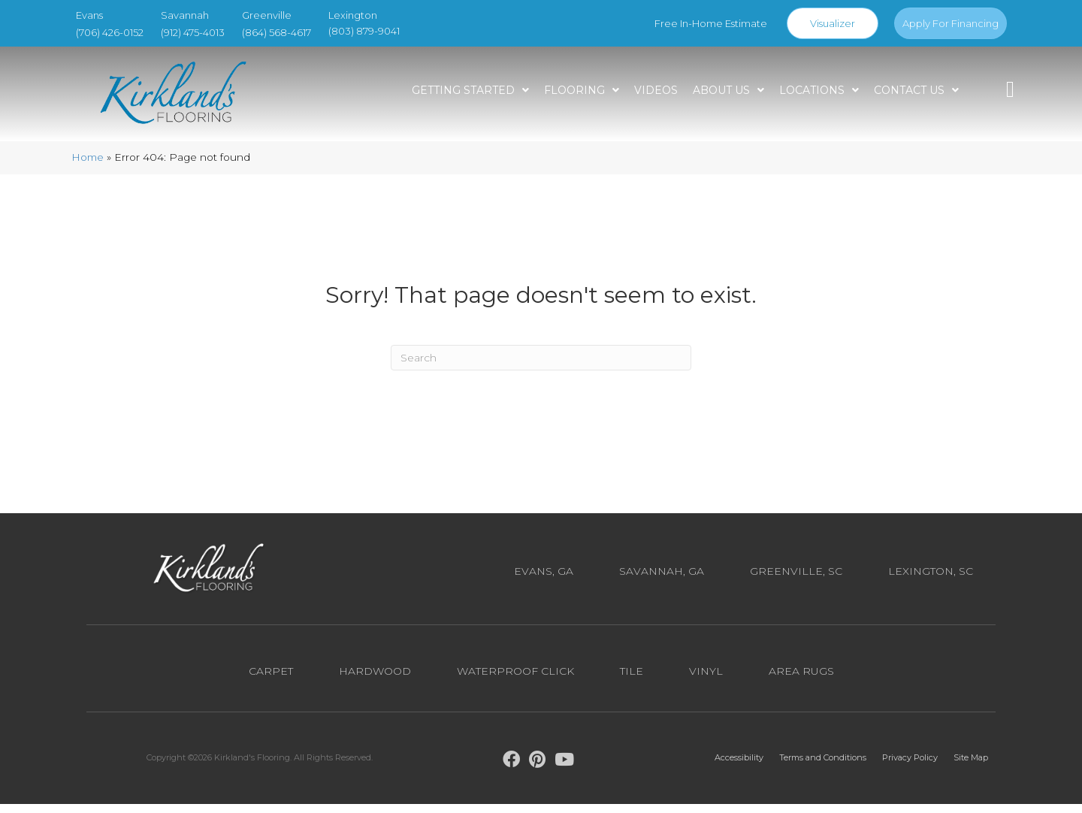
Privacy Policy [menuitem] (910, 767)
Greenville (267, 15)
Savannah (185, 15)
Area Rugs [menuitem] (801, 680)
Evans (89, 15)
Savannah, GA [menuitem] (661, 581)
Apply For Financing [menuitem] (950, 23)
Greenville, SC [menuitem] (796, 581)
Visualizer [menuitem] (832, 23)
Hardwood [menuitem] (375, 680)
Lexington (352, 15)
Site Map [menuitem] (971, 767)
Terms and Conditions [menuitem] (822, 767)
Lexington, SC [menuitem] (930, 581)
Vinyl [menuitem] (706, 680)
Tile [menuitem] (631, 680)
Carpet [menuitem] (271, 680)
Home (87, 167)
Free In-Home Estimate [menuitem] (710, 23)
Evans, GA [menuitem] (543, 581)
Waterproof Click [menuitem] (515, 680)
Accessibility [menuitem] (739, 767)
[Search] (541, 366)
